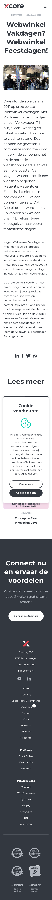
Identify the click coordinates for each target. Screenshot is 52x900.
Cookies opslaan (26, 493)
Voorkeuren (26, 484)
